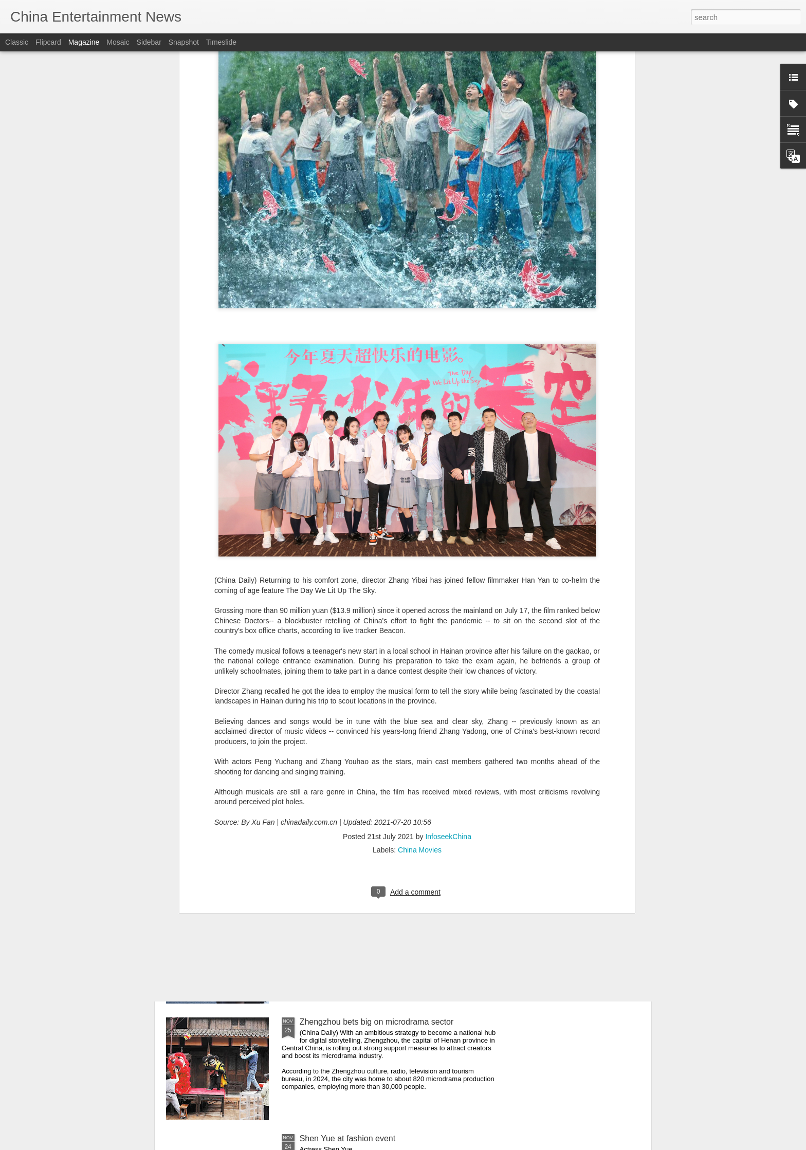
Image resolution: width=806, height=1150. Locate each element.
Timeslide (221, 42)
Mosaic (117, 42)
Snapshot (184, 42)
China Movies (420, 729)
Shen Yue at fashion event (348, 1138)
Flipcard (48, 42)
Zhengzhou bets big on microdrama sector (377, 1021)
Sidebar (149, 42)
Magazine (84, 42)
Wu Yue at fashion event (344, 905)
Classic (16, 42)
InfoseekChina (448, 715)
